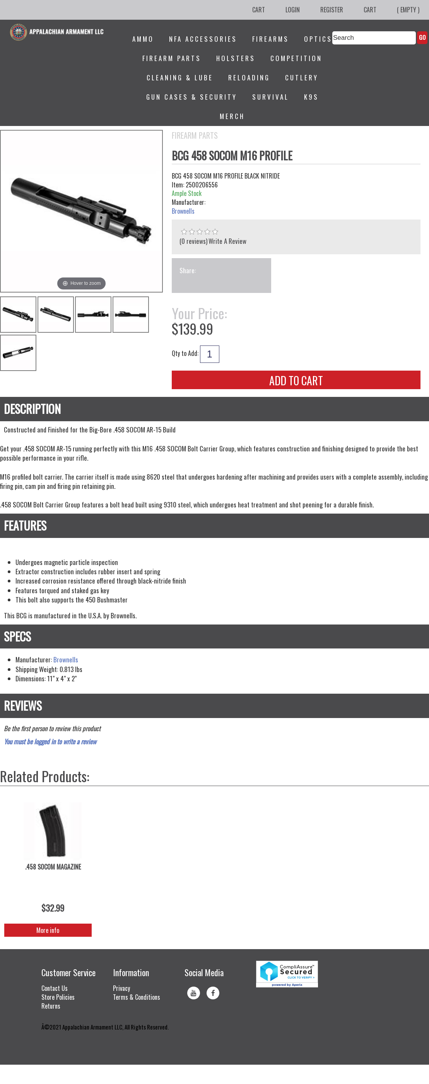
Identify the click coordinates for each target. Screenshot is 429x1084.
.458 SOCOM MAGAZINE (53, 867)
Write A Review (227, 241)
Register (331, 9)
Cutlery (301, 77)
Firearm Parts (171, 58)
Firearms (270, 39)
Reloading (249, 77)
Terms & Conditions (136, 997)
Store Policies (58, 997)
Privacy (121, 988)
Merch (232, 116)
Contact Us (54, 988)
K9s (311, 97)
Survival (270, 97)
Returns (50, 1006)
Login (292, 9)
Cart (258, 9)
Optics (318, 39)
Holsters (235, 58)
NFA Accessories (203, 39)
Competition (296, 58)
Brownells (183, 211)
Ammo (143, 39)
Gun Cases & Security (191, 97)
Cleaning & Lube (180, 77)
